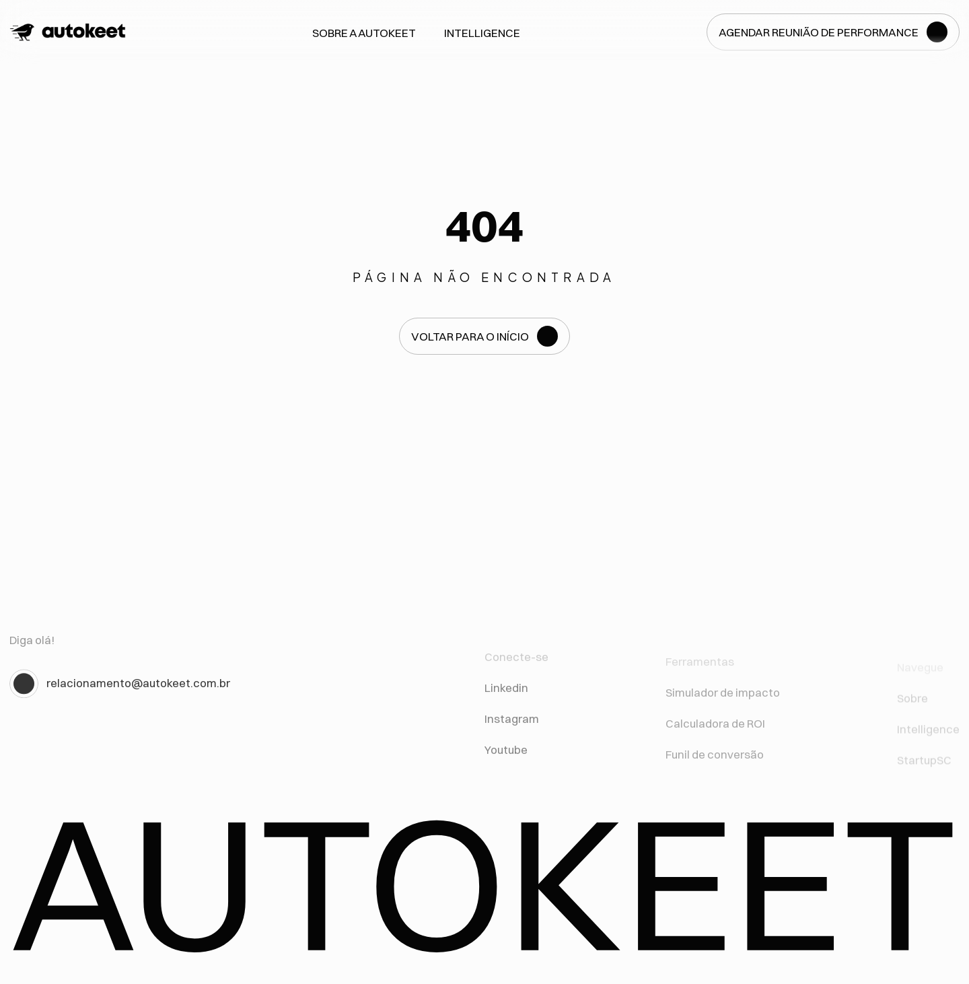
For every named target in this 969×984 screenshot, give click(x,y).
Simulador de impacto (723, 702)
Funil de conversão (715, 765)
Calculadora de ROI (715, 734)
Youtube (506, 757)
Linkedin (506, 696)
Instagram (512, 726)
